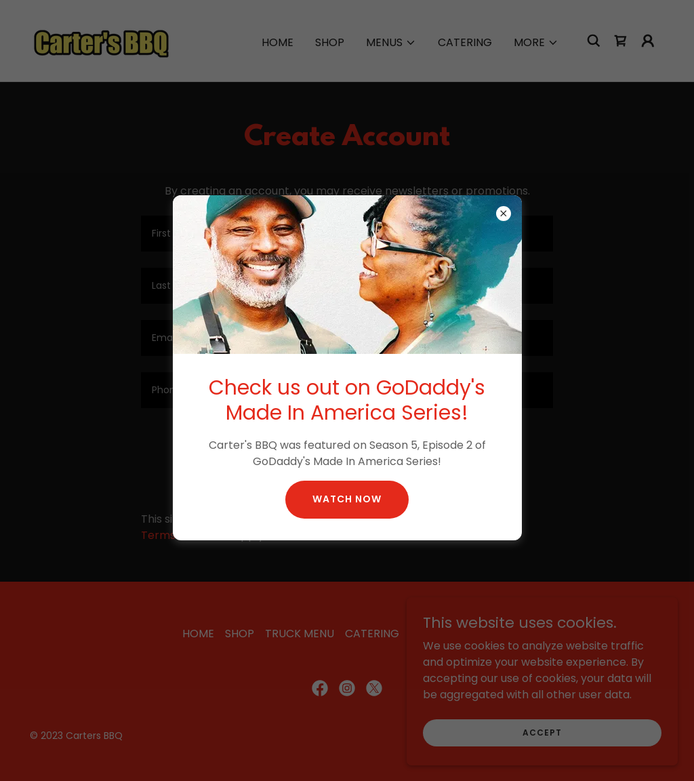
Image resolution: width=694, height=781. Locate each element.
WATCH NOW (347, 499)
